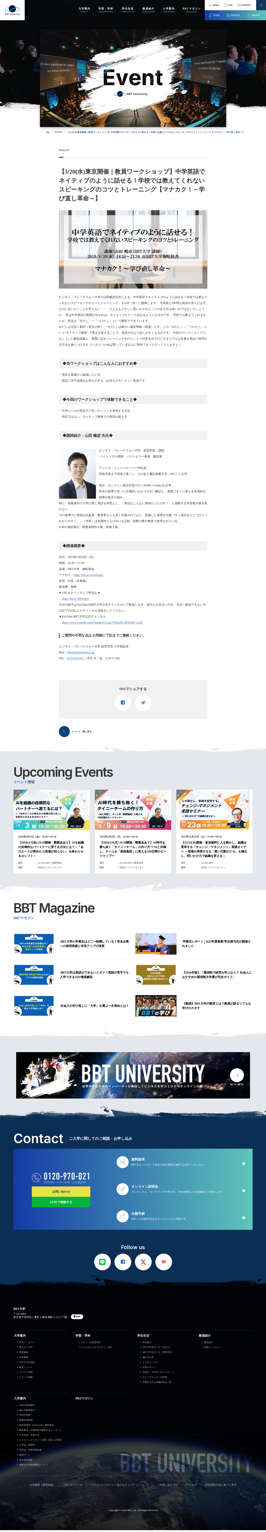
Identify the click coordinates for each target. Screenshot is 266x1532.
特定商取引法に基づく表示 (220, 1486)
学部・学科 (83, 1337)
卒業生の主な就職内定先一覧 (157, 1384)
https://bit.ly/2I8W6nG (75, 598)
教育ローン (24, 1456)
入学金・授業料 (27, 1446)
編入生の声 (148, 1359)
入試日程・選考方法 (29, 1437)
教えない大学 (26, 1349)
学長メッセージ (27, 1344)
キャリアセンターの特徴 (155, 1379)
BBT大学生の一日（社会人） (157, 1349)
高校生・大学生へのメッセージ (158, 1374)
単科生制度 (24, 1417)
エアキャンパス (150, 1364)
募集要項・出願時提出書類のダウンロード (40, 1432)
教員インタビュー (213, 1349)
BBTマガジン (84, 1400)
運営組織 (23, 1354)
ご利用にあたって (167, 1486)
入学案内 (20, 1400)
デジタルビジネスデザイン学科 (96, 1349)
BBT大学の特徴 (27, 1364)
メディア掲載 (26, 1379)
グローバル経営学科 (91, 1344)
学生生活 (143, 1337)
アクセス (191, 1486)
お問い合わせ (61, 1193)
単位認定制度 (26, 1461)
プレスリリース (73, 1486)
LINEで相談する (61, 1204)
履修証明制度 (26, 1422)
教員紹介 (205, 1337)
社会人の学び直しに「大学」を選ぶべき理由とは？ (95, 1007)
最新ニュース (26, 1369)
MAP (78, 1318)
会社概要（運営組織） (43, 1486)
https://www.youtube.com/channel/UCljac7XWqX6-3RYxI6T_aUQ (102, 622)
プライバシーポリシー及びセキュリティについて (119, 1486)
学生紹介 (147, 1344)
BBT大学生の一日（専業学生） (158, 1354)
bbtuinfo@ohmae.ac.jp (80, 652)
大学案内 (20, 1337)
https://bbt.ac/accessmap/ (88, 574)
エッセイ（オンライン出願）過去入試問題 (40, 1442)
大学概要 (23, 1359)
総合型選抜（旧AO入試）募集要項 (36, 1427)
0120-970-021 (75, 658)
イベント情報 (26, 1374)
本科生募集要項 (27, 1407)
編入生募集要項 (27, 1412)
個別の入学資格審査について (33, 1467)
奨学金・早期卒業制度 (30, 1451)
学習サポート (149, 1369)
